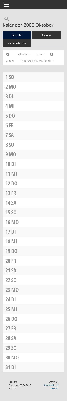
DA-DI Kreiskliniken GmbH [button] (37, 61)
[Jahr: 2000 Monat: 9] (8, 54)
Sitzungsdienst (51, 387)
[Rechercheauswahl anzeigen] (6, 19)
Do (12, 115)
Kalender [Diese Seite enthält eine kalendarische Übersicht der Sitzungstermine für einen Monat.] (17, 35)
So (11, 77)
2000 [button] (40, 54)
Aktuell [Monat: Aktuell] (10, 61)
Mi (12, 106)
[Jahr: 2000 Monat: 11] (51, 54)
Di (11, 96)
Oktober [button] (24, 54)
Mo (12, 86)
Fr (11, 125)
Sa (11, 135)
